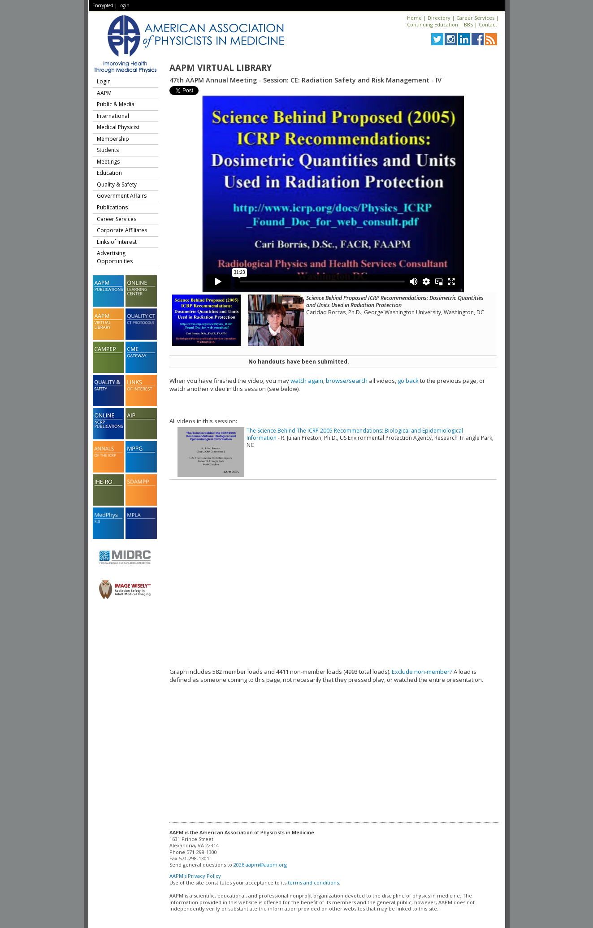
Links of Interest (117, 242)
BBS (468, 24)
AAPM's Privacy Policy (195, 875)
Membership (113, 139)
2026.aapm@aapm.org (260, 864)
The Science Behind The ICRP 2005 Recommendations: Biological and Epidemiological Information (355, 434)
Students (108, 150)
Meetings (108, 161)
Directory (439, 17)
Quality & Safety (117, 184)
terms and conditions (313, 882)
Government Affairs (122, 195)
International (113, 116)
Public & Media (115, 104)
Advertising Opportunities (115, 257)
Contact (488, 24)
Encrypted (102, 5)
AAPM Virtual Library (220, 68)
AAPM (104, 93)
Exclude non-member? (422, 672)
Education (109, 173)
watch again (306, 381)
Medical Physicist (118, 127)
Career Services (475, 17)
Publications (112, 207)
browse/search (347, 381)
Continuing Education (432, 24)
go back (408, 381)
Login (124, 5)
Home (414, 17)
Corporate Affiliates (122, 230)
